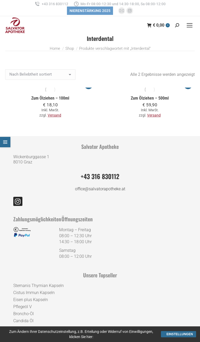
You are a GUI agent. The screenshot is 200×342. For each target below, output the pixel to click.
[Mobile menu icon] (189, 25)
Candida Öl (23, 320)
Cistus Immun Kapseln (34, 292)
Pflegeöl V (22, 306)
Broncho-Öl (23, 313)
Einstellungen (179, 334)
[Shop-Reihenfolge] (40, 74)
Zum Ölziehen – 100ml (50, 98)
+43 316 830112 (51, 4)
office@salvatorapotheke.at (100, 188)
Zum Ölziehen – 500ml (150, 98)
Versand (54, 115)
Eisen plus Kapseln (30, 299)
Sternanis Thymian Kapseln (38, 285)
